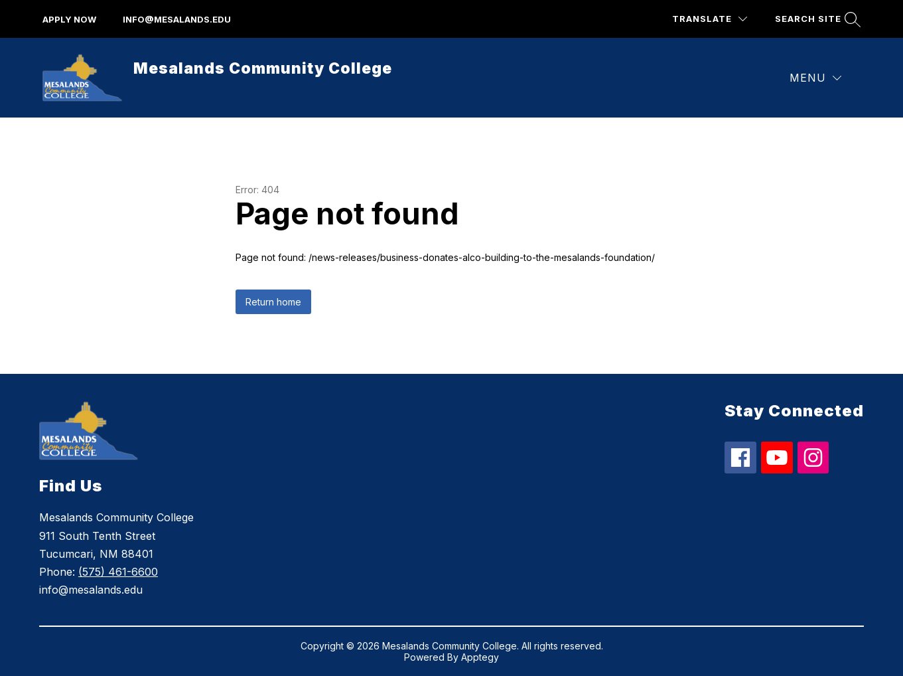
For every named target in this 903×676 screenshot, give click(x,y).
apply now (69, 19)
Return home (273, 301)
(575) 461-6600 (118, 571)
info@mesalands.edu (177, 19)
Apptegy (480, 657)
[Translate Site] (709, 19)
